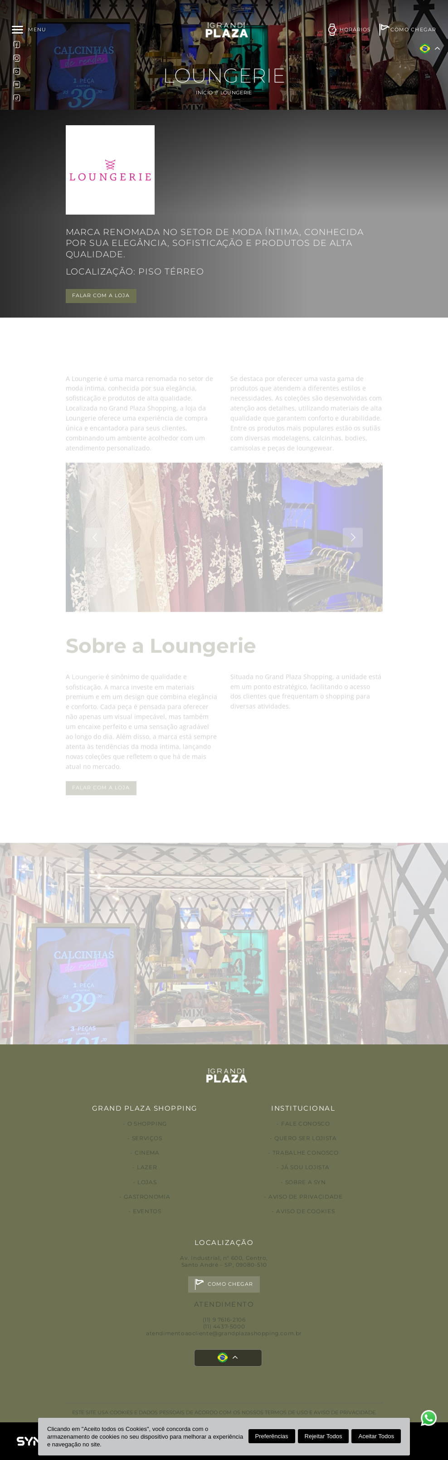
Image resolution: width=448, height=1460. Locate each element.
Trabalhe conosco (306, 1152)
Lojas (146, 1182)
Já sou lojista (305, 1167)
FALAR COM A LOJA (101, 296)
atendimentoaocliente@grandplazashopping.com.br (224, 1333)
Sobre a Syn (305, 1182)
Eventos (147, 1211)
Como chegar (230, 1284)
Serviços (147, 1138)
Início (204, 93)
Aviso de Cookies (305, 1211)
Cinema (147, 1152)
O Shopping (147, 1123)
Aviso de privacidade (305, 1196)
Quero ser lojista (305, 1138)
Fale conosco (305, 1123)
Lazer (147, 1167)
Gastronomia (147, 1196)
